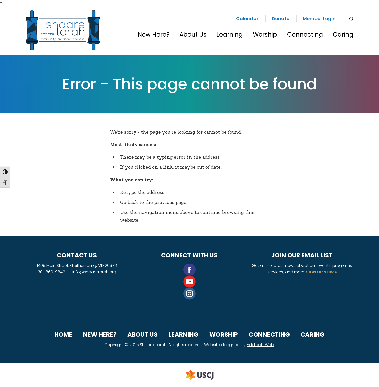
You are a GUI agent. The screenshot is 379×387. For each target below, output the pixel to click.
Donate (280, 18)
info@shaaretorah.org (94, 272)
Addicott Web (260, 345)
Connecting (305, 34)
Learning (229, 34)
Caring (343, 34)
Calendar (247, 18)
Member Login (319, 18)
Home (63, 334)
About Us (192, 34)
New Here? (153, 34)
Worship (265, 34)
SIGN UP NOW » (321, 272)
